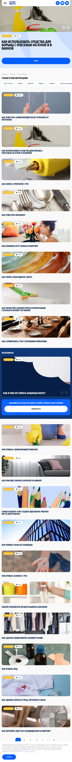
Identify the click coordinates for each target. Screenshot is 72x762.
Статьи (12, 74)
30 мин (19, 95)
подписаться (36, 409)
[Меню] (5, 3)
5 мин (16, 36)
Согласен (9, 757)
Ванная (30, 83)
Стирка (51, 83)
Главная (4, 74)
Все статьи (8, 83)
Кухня (20, 83)
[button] (64, 27)
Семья (41, 83)
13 (54, 740)
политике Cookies (29, 751)
